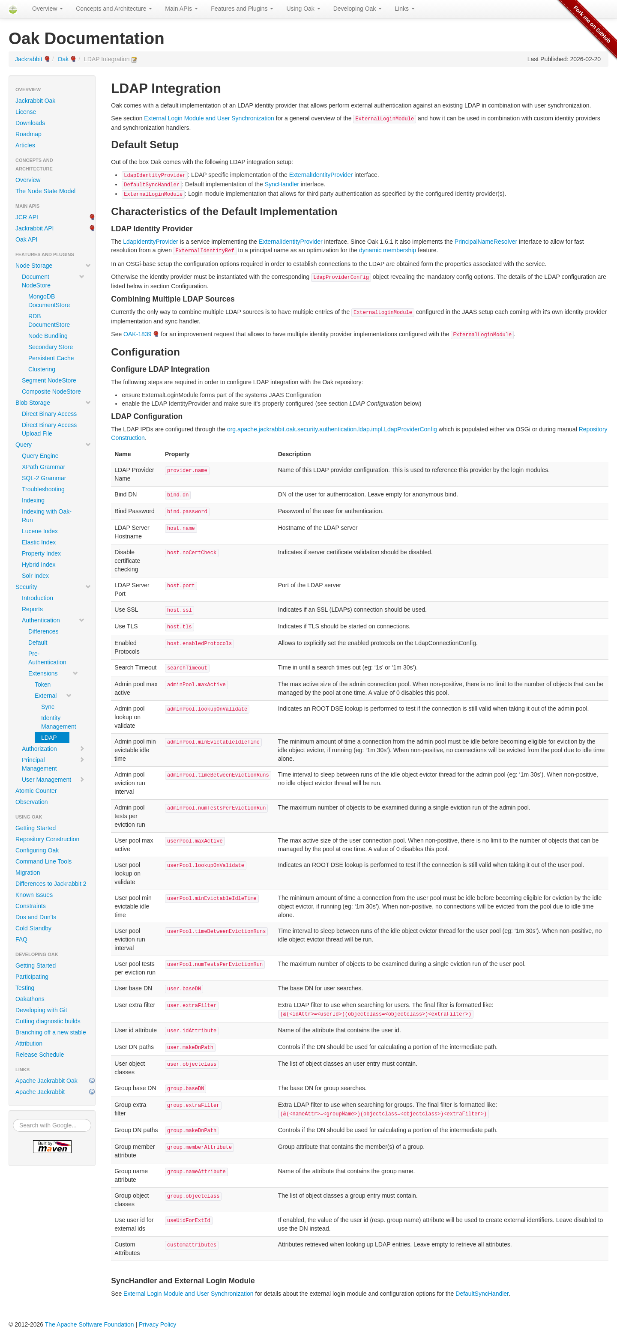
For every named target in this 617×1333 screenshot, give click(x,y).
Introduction (37, 598)
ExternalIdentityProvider (321, 174)
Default (37, 642)
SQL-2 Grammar (44, 478)
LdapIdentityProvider (150, 241)
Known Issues (34, 894)
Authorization (53, 748)
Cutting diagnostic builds (48, 1021)
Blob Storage (53, 402)
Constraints (30, 906)
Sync (47, 706)
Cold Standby (33, 928)
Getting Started (35, 828)
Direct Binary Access (49, 413)
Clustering (41, 369)
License (25, 111)
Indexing (33, 500)
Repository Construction (47, 839)
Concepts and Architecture (114, 8)
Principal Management (53, 764)
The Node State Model (45, 191)
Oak (63, 59)
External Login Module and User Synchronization (209, 118)
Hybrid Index (39, 564)
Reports (32, 609)
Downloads (30, 123)
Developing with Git (41, 1010)
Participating (31, 976)
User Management (53, 779)
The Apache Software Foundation (89, 1324)
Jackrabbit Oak (35, 100)
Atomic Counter (36, 790)
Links (405, 8)
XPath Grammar (43, 466)
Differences (43, 631)
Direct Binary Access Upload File (49, 429)
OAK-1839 (137, 334)
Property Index (41, 553)
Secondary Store (50, 347)
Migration (27, 872)
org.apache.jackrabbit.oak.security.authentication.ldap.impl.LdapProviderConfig (332, 429)
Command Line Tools (43, 861)
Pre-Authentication (47, 658)
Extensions (53, 673)
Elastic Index (39, 542)
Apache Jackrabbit (40, 1091)
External (53, 695)
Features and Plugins (242, 8)
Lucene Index (40, 531)
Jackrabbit (28, 59)
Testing (24, 987)
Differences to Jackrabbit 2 (51, 883)
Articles (25, 145)
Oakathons (30, 998)
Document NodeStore (53, 281)
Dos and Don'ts (35, 917)
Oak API (26, 239)
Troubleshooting (43, 489)
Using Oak (303, 8)
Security (53, 586)
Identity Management (55, 722)
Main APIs (181, 8)
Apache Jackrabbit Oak (46, 1080)
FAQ (21, 939)
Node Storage (53, 265)
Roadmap (28, 134)
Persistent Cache (51, 358)
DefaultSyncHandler (482, 1293)
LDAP (49, 737)
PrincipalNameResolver (486, 241)
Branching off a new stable (50, 1032)
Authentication (53, 620)
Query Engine (40, 455)
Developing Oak (357, 8)
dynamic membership (387, 250)
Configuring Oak (37, 850)
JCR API (26, 217)
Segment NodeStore (49, 380)
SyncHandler (282, 184)
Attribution (28, 1043)
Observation (31, 801)
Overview (47, 8)
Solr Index (35, 575)
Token (43, 684)
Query (53, 444)
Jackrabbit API (34, 228)
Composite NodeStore (51, 391)
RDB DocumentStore (49, 320)
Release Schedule (39, 1054)
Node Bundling (48, 335)
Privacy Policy (157, 1324)
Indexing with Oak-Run (47, 515)
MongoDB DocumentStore (49, 300)
